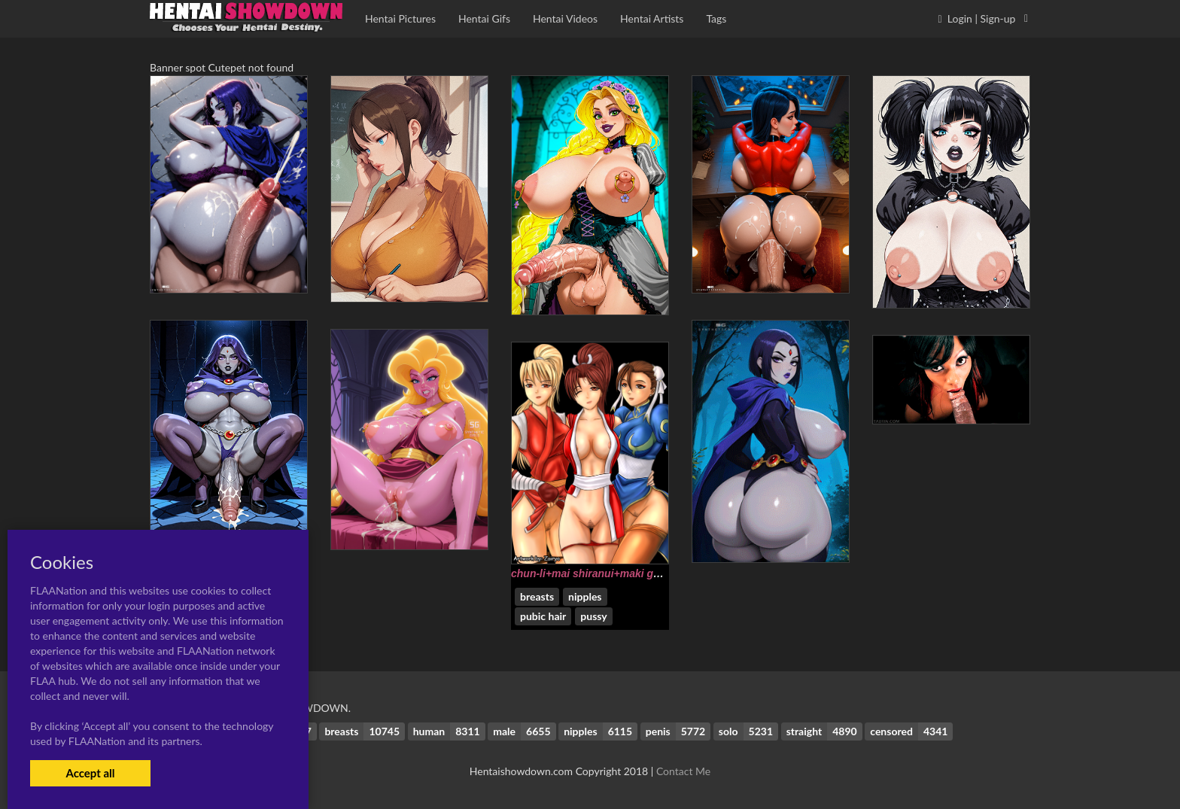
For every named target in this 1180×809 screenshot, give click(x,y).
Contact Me (683, 771)
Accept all (89, 773)
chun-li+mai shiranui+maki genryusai (604, 573)
